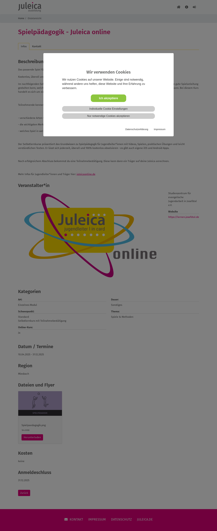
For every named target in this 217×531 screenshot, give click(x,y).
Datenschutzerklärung (136, 129)
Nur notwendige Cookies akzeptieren (108, 116)
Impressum (159, 129)
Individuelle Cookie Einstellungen (108, 108)
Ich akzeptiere (108, 98)
